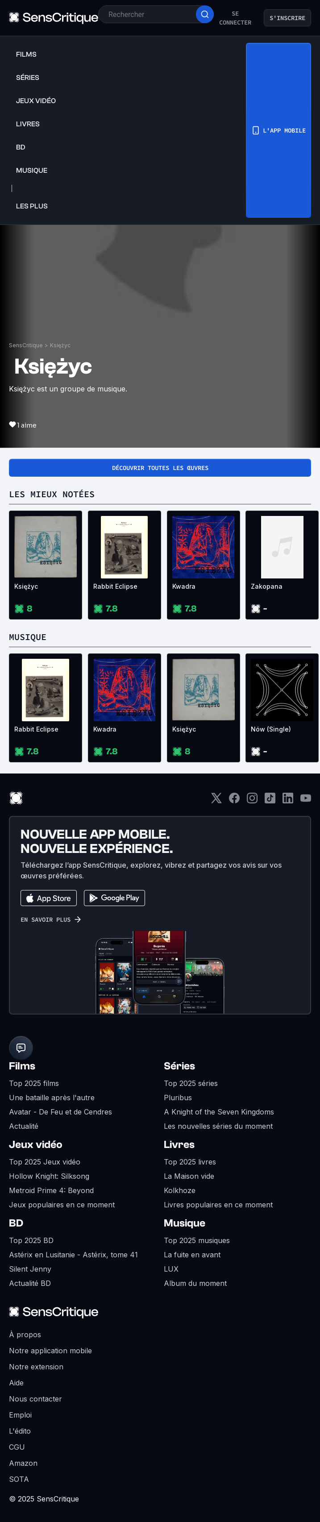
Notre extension (36, 1366)
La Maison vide (189, 1176)
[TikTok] (270, 801)
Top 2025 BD (31, 1240)
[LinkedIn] (288, 801)
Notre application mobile (50, 1350)
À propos (25, 1334)
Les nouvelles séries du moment (218, 1126)
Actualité (23, 1126)
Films (22, 1066)
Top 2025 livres (190, 1161)
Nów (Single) (271, 729)
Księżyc (60, 345)
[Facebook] (234, 801)
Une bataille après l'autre (52, 1097)
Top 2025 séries (191, 1083)
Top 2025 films (34, 1083)
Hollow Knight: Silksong (49, 1176)
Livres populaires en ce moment (218, 1204)
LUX (171, 1268)
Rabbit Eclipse (115, 586)
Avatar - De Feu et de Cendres (60, 1111)
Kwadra (183, 586)
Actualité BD (30, 1283)
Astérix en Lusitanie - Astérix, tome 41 (73, 1254)
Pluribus (178, 1097)
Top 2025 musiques (197, 1240)
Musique (184, 1223)
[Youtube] (305, 801)
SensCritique (26, 345)
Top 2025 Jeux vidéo (44, 1161)
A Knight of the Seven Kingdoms (219, 1111)
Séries (179, 1066)
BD (16, 1223)
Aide (16, 1382)
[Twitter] (216, 801)
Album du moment (195, 1283)
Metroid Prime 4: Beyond (51, 1190)
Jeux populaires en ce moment (62, 1204)
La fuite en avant (192, 1254)
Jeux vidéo (35, 1145)
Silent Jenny (30, 1268)
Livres (179, 1145)
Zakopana (267, 586)
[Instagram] (252, 801)
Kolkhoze (179, 1190)
